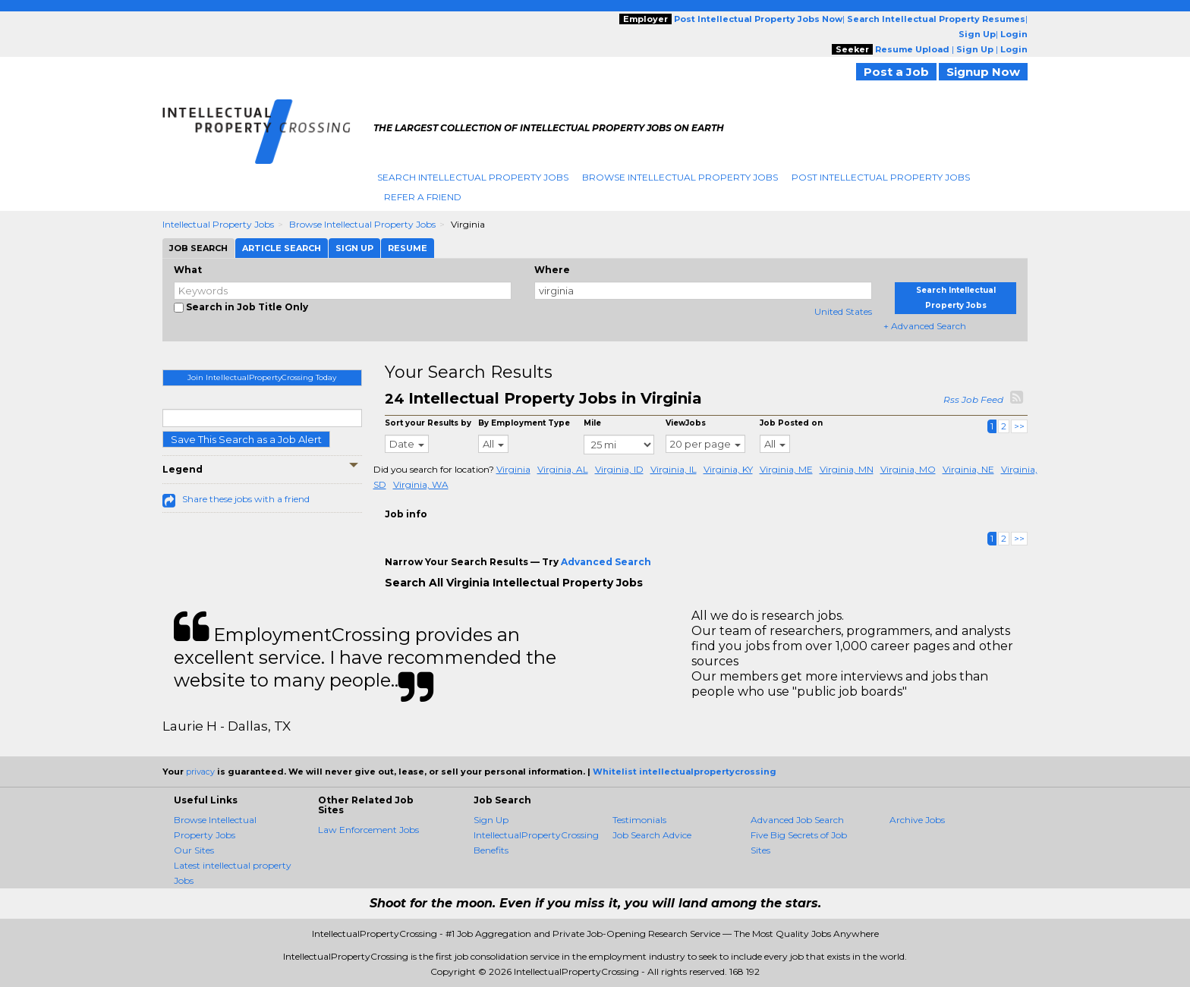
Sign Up (491, 819)
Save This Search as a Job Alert (246, 439)
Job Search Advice (651, 835)
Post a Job (896, 71)
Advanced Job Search (797, 819)
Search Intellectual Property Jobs (472, 177)
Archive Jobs (917, 819)
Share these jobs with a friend (246, 499)
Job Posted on (791, 423)
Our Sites (194, 850)
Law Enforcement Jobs (368, 829)
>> (1019, 426)
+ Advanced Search (924, 326)
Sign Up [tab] (354, 248)
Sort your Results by (428, 423)
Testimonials (639, 819)
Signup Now (983, 71)
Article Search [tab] (281, 248)
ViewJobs (686, 423)
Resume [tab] (407, 248)
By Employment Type (524, 423)
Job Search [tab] (198, 248)
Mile (592, 423)
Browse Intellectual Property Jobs (680, 177)
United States (843, 311)
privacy (200, 771)
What (188, 269)
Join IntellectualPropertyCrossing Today (261, 377)
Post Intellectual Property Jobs (881, 177)
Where (552, 269)
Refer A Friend (422, 197)
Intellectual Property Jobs (218, 224)
